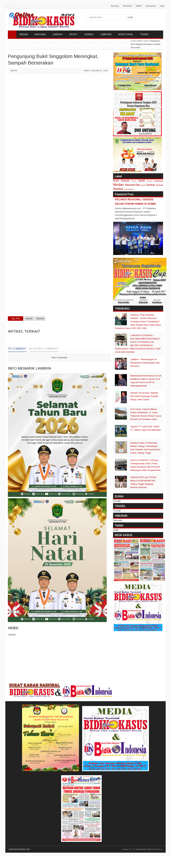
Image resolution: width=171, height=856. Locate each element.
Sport (143, 185)
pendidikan (129, 189)
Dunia (134, 181)
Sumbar (79, 42)
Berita (14, 70)
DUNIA (23, 42)
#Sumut (40, 318)
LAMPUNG (106, 34)
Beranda (115, 6)
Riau (64, 42)
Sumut (51, 42)
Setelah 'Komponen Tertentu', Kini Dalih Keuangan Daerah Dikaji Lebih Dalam (144, 396)
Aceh (37, 42)
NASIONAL (40, 34)
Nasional (130, 184)
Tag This (15, 318)
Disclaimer (151, 6)
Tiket (162, 6)
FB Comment (17, 348)
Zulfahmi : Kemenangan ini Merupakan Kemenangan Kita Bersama (144, 362)
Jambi (94, 42)
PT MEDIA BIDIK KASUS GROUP (146, 849)
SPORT (73, 34)
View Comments (59, 357)
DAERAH (57, 34)
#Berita (29, 318)
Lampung (158, 181)
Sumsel (122, 42)
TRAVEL (144, 34)
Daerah (125, 180)
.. (8, 6)
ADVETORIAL (125, 34)
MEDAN (24, 34)
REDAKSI (127, 6)
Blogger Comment (43, 348)
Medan (118, 184)
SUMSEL (89, 34)
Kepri (107, 42)
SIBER (139, 6)
